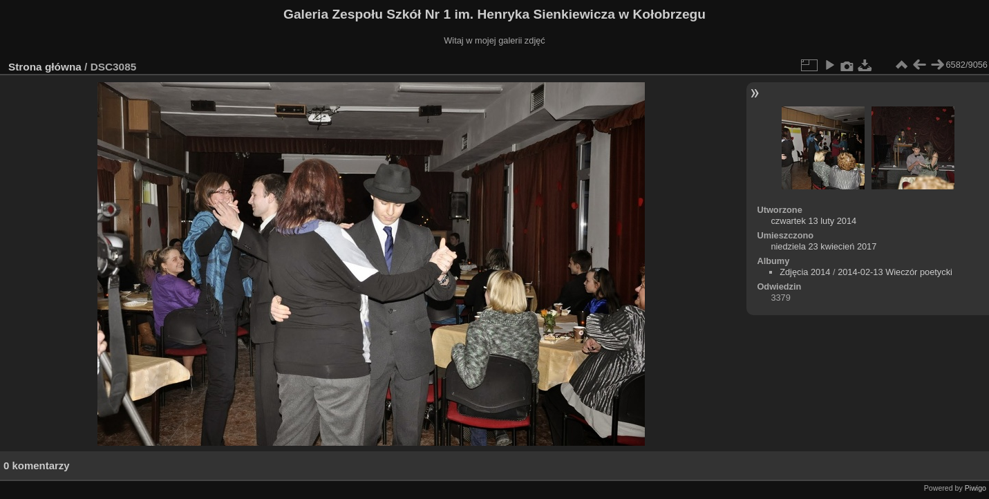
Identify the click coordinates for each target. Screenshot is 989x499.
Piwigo (975, 488)
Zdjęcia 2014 (805, 272)
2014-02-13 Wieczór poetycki (895, 272)
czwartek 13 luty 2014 (813, 221)
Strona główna (45, 67)
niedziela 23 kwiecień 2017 (823, 246)
